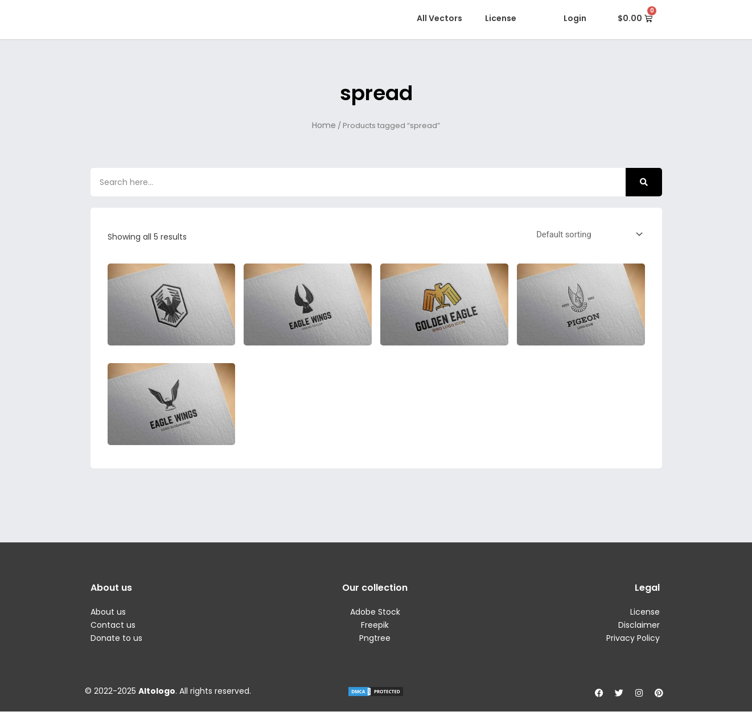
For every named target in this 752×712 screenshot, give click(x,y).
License (500, 18)
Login (575, 18)
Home (324, 125)
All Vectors (439, 18)
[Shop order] (586, 234)
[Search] (643, 182)
